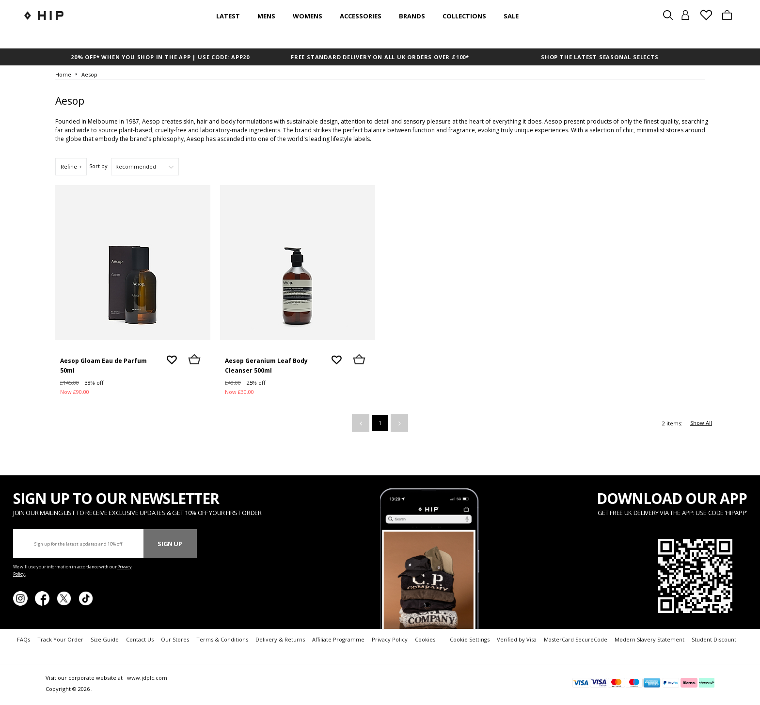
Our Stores (175, 639)
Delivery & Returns (280, 639)
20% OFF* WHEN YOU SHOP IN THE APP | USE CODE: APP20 (160, 57)
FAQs (23, 639)
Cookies (425, 639)
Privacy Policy (390, 639)
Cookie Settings (470, 639)
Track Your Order (60, 639)
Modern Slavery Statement (649, 639)
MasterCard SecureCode (575, 639)
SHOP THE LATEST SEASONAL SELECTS (600, 57)
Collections (464, 16)
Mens (266, 16)
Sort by (98, 166)
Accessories (360, 16)
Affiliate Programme (338, 639)
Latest (228, 16)
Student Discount (714, 639)
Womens (307, 16)
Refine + (71, 166)
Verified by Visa (517, 639)
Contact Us (140, 639)
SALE (511, 16)
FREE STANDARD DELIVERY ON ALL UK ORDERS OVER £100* (380, 57)
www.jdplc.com (146, 677)
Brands (412, 16)
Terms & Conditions (222, 639)
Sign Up (170, 543)
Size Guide (105, 639)
